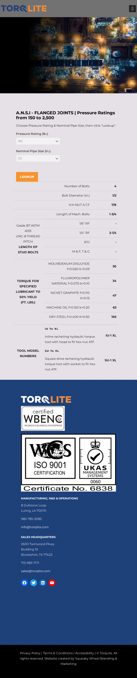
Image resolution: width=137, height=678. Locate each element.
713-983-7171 (30, 563)
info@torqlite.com (35, 527)
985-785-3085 (31, 519)
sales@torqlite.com (35, 571)
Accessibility (84, 653)
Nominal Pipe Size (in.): (33, 151)
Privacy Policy (30, 653)
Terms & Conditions (58, 653)
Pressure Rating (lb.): (32, 134)
